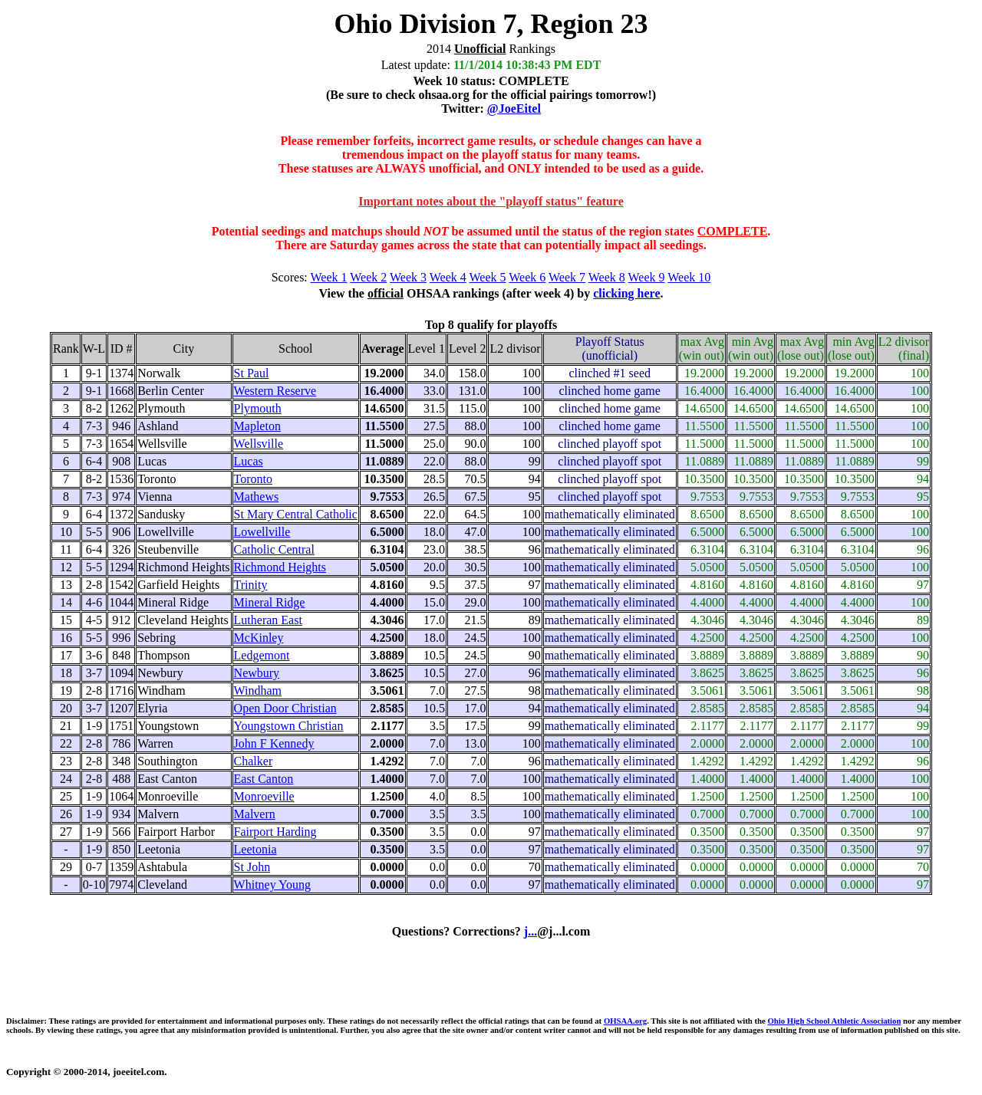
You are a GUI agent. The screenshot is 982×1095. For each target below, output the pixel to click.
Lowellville (262, 531)
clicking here (626, 293)
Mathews (256, 496)
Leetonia (255, 849)
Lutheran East (268, 619)
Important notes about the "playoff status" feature (490, 201)
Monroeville (264, 796)
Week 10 (688, 277)
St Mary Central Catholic (296, 514)
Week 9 (646, 277)
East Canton (264, 778)
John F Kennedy (274, 743)
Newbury (257, 672)
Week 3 (408, 277)
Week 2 (368, 277)
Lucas (248, 461)
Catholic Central (274, 549)
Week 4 (448, 277)
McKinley (259, 637)
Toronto (253, 478)
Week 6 (527, 277)
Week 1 (329, 277)
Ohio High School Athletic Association (834, 1020)
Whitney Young (272, 884)
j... (530, 931)
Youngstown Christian (289, 725)
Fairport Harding (275, 831)
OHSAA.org (625, 1020)
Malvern (254, 813)
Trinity (251, 584)
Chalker (253, 761)
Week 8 (606, 277)
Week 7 (567, 277)
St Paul (251, 373)
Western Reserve (275, 390)
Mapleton (257, 425)
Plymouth (258, 408)
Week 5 (488, 277)
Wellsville (258, 443)
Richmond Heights (280, 567)
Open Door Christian (285, 708)
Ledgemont (262, 655)
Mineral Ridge (269, 602)
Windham (258, 690)
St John (252, 866)
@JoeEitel (514, 108)
